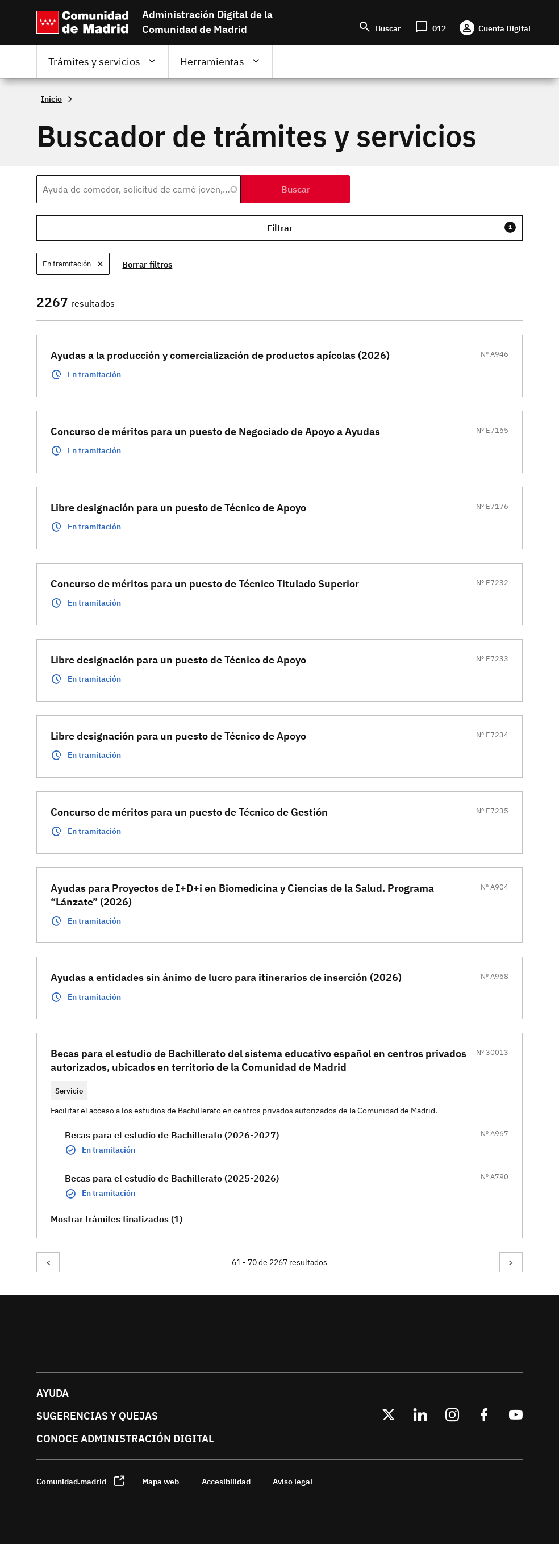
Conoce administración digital (125, 1438)
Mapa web (160, 1481)
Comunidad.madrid (71, 1481)
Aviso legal (292, 1481)
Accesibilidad (226, 1481)
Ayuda (52, 1393)
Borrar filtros (149, 264)
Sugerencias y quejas (97, 1415)
